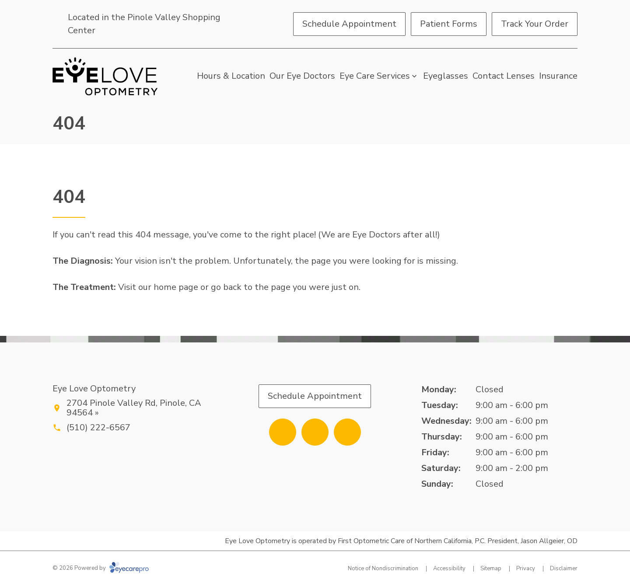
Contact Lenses (503, 76)
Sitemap (490, 568)
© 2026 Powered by (100, 568)
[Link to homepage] (105, 76)
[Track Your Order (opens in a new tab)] (535, 24)
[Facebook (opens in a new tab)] (282, 432)
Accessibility (449, 568)
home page (176, 287)
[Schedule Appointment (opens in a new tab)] (349, 24)
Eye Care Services (375, 76)
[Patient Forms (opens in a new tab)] (448, 24)
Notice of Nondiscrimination (383, 568)
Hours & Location (231, 76)
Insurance (558, 76)
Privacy (525, 568)
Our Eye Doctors (302, 76)
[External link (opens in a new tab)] (347, 432)
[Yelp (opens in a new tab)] (315, 432)
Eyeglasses (445, 76)
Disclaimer (564, 568)
